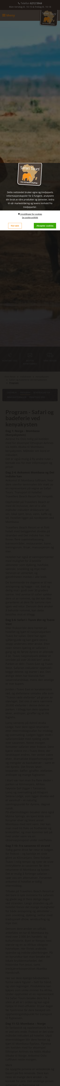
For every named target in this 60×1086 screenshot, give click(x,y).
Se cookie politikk (30, 217)
